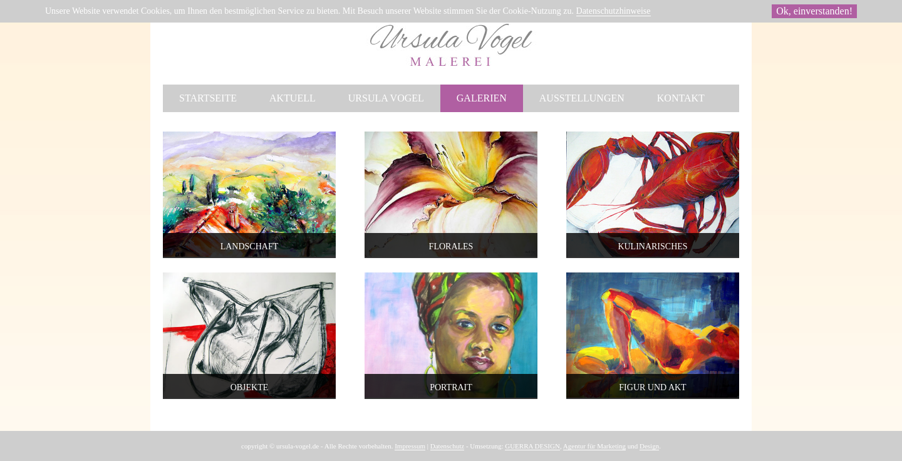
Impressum (410, 446)
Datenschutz (447, 446)
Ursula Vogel (386, 98)
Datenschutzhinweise (613, 11)
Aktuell (292, 98)
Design (649, 446)
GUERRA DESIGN (532, 446)
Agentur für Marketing (594, 446)
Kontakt (681, 98)
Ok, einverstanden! (814, 11)
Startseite (208, 98)
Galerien (482, 98)
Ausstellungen (582, 98)
